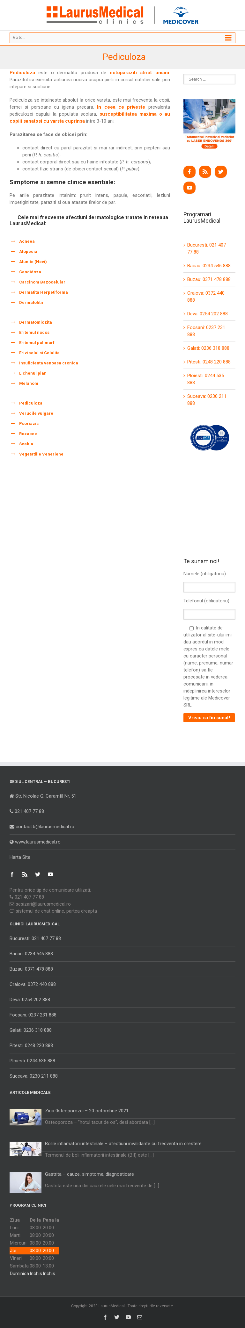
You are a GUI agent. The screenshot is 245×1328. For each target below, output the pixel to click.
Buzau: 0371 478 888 (209, 279)
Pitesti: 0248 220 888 (209, 362)
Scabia (26, 443)
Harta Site (20, 857)
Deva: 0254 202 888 (207, 314)
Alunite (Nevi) (33, 261)
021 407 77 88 (27, 811)
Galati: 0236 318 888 (208, 348)
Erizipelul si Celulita (39, 352)
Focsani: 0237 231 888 (33, 1015)
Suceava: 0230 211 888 (34, 1076)
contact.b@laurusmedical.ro (42, 826)
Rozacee (28, 433)
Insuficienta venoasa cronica (48, 363)
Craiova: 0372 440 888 (33, 984)
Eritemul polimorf (37, 342)
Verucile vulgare (36, 413)
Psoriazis (29, 423)
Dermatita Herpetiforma (43, 292)
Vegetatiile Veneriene (41, 454)
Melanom (28, 383)
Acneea (27, 241)
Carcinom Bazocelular (42, 282)
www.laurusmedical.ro (35, 842)
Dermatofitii (31, 302)
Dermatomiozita (35, 322)
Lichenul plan (33, 373)
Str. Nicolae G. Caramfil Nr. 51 (43, 796)
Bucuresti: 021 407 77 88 (35, 938)
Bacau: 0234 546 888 (209, 266)
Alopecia (28, 251)
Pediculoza (30, 403)
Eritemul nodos (34, 332)
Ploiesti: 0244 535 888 (32, 1061)
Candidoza (30, 271)
